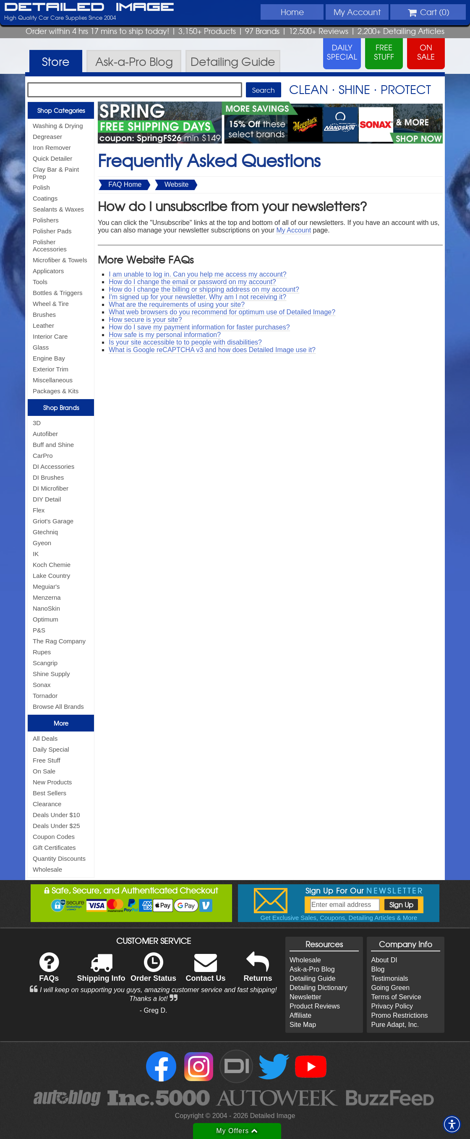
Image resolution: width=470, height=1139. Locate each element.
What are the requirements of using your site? (177, 304)
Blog (377, 969)
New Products (52, 782)
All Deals (45, 738)
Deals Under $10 (56, 814)
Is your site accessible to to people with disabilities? (185, 342)
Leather (43, 325)
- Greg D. (153, 1010)
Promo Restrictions (399, 1015)
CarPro (43, 455)
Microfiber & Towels (60, 260)
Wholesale (47, 869)
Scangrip (45, 662)
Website (176, 184)
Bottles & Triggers (57, 292)
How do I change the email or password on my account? (192, 281)
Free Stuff (46, 760)
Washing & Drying (58, 125)
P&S (39, 630)
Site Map (303, 1024)
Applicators (48, 270)
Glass (41, 347)
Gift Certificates (54, 847)
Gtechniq (45, 532)
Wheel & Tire (51, 303)
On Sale (44, 771)
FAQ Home (124, 184)
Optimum (45, 619)
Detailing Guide (312, 978)
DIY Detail (47, 499)
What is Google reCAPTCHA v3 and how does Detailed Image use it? (212, 349)
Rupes (42, 652)
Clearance (47, 803)
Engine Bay (49, 358)
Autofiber (45, 433)
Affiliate (300, 1015)
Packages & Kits (55, 390)
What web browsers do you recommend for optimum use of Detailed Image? (222, 312)
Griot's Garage (53, 521)
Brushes (44, 314)
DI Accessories (53, 466)
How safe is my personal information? (165, 334)
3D (37, 422)
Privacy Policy (392, 1006)
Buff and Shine (53, 444)
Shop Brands (61, 407)
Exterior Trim (50, 369)
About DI (384, 960)
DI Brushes (48, 477)
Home (292, 12)
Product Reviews (315, 1006)
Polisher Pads (52, 231)
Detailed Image (89, 8)
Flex (38, 510)
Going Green (390, 987)
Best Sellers (49, 793)
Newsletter (305, 997)
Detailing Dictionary (318, 987)
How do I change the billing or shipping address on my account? (204, 289)
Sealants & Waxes (58, 209)
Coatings (45, 198)
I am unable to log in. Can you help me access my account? (197, 274)
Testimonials (389, 978)
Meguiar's (46, 586)
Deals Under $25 (56, 825)
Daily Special (51, 749)
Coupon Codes (54, 836)
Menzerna (47, 597)
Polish (41, 187)
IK (36, 553)
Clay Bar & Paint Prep (56, 173)
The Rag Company (59, 641)
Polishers (46, 220)
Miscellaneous (53, 380)
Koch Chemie (51, 564)
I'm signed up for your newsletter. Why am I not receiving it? (197, 296)
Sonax (42, 684)
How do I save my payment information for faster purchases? (199, 327)
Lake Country (51, 575)
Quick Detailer (52, 158)
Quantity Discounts (59, 858)
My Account (293, 230)
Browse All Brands (58, 706)
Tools (40, 281)
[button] (452, 1124)
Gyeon (42, 542)
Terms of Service (396, 997)
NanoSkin (46, 608)
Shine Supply (51, 673)
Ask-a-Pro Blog (312, 969)
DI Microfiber (50, 488)
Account (357, 12)
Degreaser (47, 136)
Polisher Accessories (50, 245)
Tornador (45, 695)
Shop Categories (61, 110)
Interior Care (50, 336)
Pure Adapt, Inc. (395, 1024)
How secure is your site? (145, 319)
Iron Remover (52, 147)
